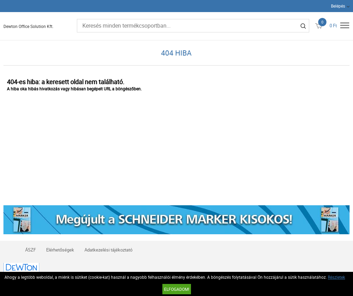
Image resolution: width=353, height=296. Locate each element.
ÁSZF (30, 250)
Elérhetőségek (60, 250)
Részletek (336, 277)
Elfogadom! (176, 289)
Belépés (338, 6)
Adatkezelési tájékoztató (108, 250)
